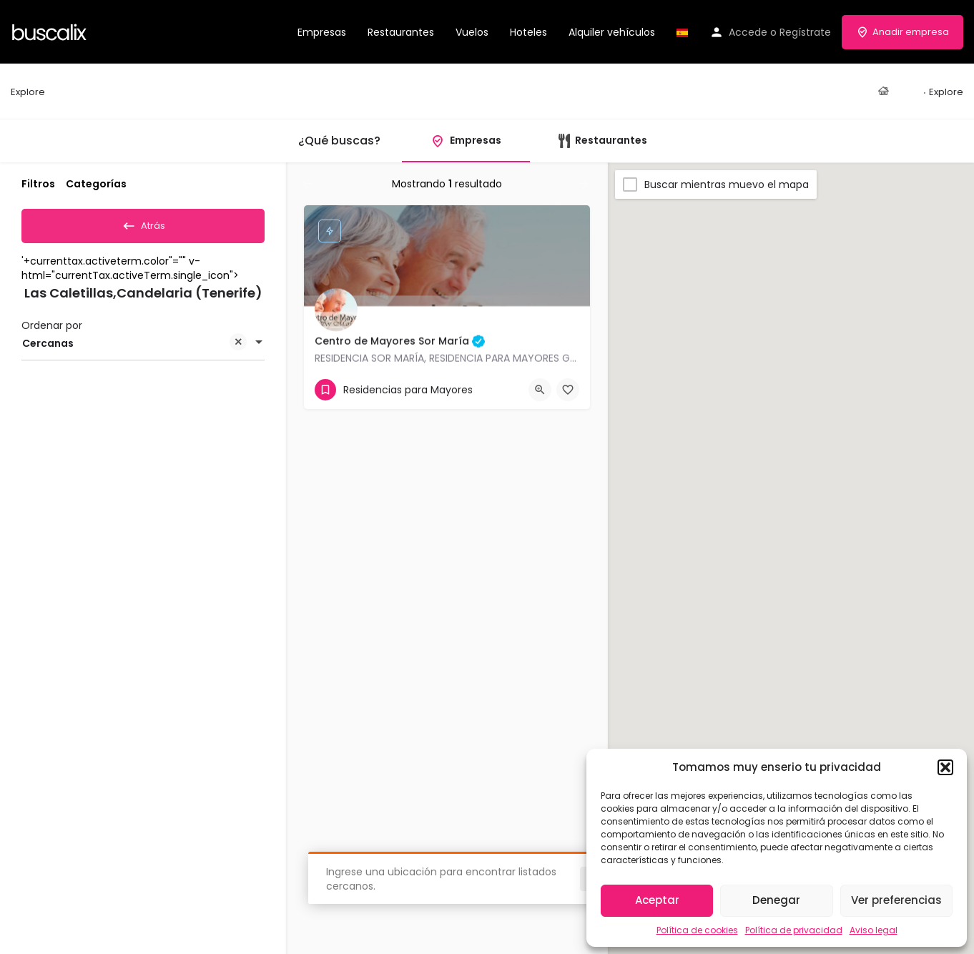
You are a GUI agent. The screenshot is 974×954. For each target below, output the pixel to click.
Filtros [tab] (38, 184)
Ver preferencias (896, 900)
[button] (945, 767)
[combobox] (143, 348)
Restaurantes (401, 32)
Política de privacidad (793, 930)
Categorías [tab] (96, 184)
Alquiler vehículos (612, 32)
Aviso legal (873, 930)
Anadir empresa (902, 32)
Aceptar (657, 900)
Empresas (321, 32)
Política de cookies (697, 930)
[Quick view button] (539, 389)
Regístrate (805, 32)
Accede (748, 32)
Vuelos (472, 32)
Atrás (143, 223)
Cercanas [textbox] (134, 349)
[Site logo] (51, 31)
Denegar (776, 900)
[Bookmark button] (567, 389)
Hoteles (528, 32)
